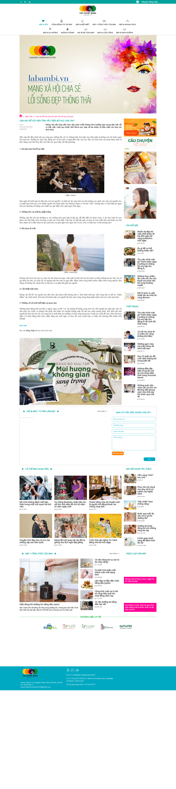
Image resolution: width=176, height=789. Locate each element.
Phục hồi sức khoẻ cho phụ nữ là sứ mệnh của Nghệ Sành (146, 490)
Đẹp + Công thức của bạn (39, 553)
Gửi (149, 459)
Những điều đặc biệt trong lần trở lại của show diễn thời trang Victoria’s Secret (146, 373)
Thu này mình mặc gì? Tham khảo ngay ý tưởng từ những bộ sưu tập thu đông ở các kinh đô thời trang (146, 318)
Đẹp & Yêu (29, 116)
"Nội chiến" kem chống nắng (145, 502)
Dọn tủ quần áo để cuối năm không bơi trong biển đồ (146, 358)
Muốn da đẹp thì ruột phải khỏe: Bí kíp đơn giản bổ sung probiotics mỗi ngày (145, 236)
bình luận (48, 330)
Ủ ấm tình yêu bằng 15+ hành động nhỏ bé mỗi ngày (103, 541)
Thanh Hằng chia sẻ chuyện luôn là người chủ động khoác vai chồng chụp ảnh (104, 504)
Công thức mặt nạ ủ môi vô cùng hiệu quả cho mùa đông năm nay (106, 593)
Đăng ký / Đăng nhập (150, 2)
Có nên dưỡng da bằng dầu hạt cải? (106, 603)
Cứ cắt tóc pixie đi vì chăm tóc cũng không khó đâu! (146, 333)
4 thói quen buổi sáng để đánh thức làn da (146, 540)
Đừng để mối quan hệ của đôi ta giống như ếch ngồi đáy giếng (69, 541)
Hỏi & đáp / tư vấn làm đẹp (41, 411)
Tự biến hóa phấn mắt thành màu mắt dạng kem (105, 572)
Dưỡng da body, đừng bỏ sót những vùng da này (146, 528)
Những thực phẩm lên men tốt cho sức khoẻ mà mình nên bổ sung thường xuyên (146, 281)
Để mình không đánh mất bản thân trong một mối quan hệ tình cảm (35, 504)
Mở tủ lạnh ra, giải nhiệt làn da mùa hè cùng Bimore (146, 295)
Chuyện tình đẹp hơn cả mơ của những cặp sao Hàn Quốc (35, 541)
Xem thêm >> (102, 411)
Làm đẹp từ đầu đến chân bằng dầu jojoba (107, 581)
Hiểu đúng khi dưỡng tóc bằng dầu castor (39, 604)
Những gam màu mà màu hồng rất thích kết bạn (145, 346)
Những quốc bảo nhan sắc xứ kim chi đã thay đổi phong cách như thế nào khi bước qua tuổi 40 (146, 391)
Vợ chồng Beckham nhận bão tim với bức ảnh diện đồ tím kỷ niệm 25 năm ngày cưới (70, 504)
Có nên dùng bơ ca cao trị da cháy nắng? (107, 560)
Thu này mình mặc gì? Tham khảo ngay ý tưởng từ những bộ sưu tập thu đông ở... (146, 264)
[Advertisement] (88, 650)
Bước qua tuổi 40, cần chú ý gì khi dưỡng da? (145, 515)
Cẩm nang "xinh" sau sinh (145, 476)
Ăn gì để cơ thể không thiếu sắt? (145, 249)
